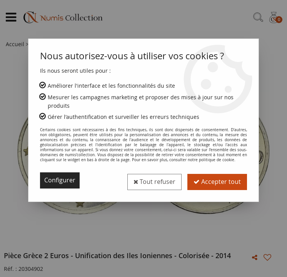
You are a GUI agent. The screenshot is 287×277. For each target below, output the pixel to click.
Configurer (59, 180)
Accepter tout (217, 180)
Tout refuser (154, 180)
